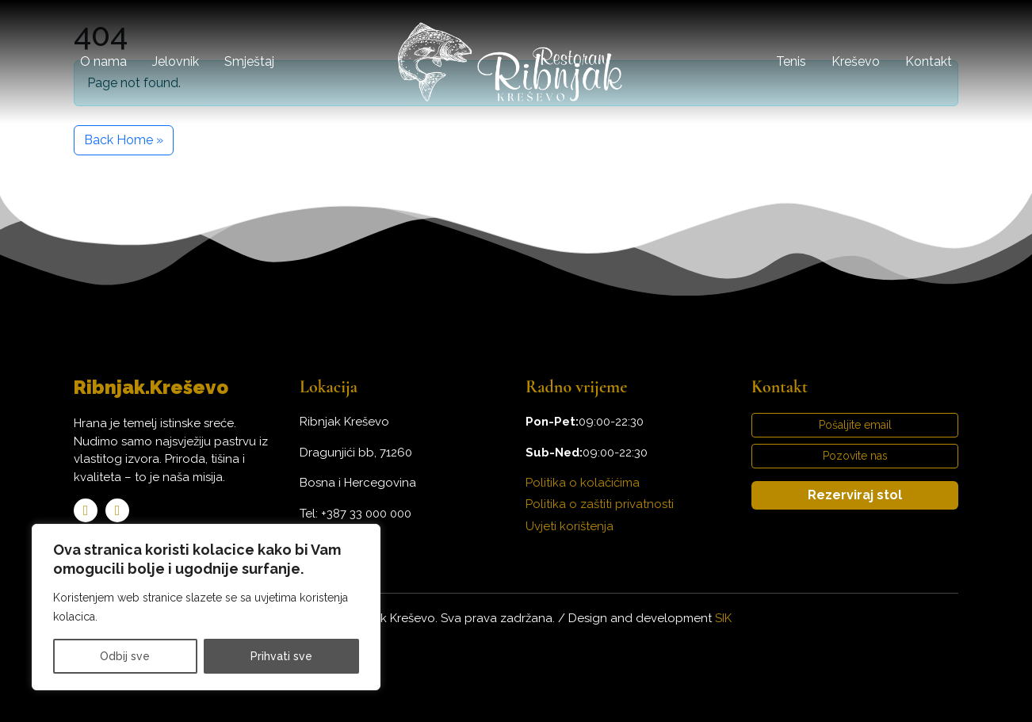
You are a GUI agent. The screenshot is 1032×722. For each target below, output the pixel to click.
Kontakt (928, 61)
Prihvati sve (281, 656)
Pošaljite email (855, 424)
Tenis (791, 61)
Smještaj (249, 61)
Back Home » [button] (123, 139)
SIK (723, 618)
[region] (206, 607)
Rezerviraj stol (855, 494)
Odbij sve (125, 656)
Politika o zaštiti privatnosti (600, 504)
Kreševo (855, 61)
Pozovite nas (855, 455)
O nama (103, 61)
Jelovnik (175, 61)
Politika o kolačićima (583, 483)
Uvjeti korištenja (569, 526)
